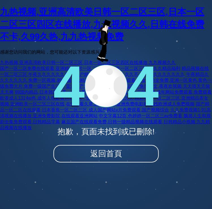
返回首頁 (106, 153)
